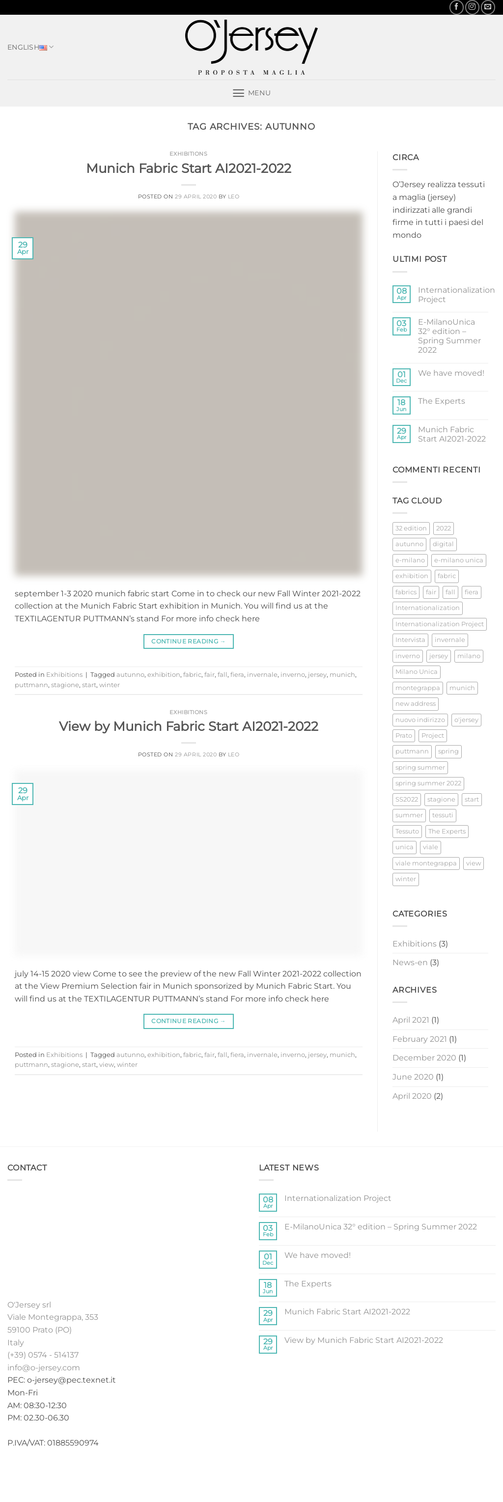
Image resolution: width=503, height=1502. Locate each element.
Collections (200, 1474)
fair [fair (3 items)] (431, 592)
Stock (241, 1474)
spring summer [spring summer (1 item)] (420, 767)
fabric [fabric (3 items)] (447, 576)
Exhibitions (188, 153)
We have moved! (451, 373)
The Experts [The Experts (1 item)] (447, 831)
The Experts (441, 401)
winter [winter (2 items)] (405, 879)
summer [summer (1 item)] (409, 815)
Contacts (366, 1474)
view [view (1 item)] (473, 863)
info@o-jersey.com (43, 1367)
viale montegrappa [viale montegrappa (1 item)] (426, 863)
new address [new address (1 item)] (415, 703)
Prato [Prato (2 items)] (403, 735)
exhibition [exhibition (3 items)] (411, 576)
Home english (144, 1474)
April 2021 (410, 1020)
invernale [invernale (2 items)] (450, 639)
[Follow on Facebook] (456, 7)
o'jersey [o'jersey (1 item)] (466, 719)
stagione (65, 685)
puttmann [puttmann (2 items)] (412, 751)
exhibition (163, 674)
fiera (237, 674)
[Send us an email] (488, 7)
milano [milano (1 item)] (468, 656)
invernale (262, 674)
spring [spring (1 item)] (448, 751)
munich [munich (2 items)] (462, 688)
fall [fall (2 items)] (450, 592)
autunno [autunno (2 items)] (409, 544)
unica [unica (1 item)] (404, 847)
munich (342, 674)
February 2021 (419, 1039)
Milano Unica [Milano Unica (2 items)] (416, 671)
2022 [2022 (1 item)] (443, 528)
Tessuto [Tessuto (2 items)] (407, 831)
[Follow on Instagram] (472, 7)
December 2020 (424, 1057)
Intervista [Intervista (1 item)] (410, 639)
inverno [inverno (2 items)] (407, 656)
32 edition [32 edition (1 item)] (411, 528)
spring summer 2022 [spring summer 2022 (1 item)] (428, 783)
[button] (251, 93)
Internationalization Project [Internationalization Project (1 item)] (439, 624)
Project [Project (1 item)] (432, 735)
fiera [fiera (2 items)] (471, 592)
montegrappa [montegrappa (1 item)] (417, 688)
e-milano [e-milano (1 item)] (410, 560)
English (30, 47)
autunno (130, 674)
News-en (410, 962)
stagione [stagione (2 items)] (441, 799)
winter (109, 685)
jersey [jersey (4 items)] (438, 656)
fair (209, 674)
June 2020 (413, 1077)
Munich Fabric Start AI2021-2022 (188, 168)
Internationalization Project (456, 294)
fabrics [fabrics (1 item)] (406, 592)
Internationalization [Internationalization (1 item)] (427, 608)
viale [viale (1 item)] (430, 847)
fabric (192, 674)
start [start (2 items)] (472, 799)
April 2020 (412, 1096)
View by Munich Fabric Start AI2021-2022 (188, 726)
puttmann (31, 685)
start (89, 685)
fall (222, 674)
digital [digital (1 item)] (443, 544)
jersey (317, 674)
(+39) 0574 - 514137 (43, 1355)
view (106, 1064)
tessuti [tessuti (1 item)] (442, 815)
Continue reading (188, 641)
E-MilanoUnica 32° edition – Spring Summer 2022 (449, 336)
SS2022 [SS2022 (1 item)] (406, 799)
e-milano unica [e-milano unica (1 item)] (458, 560)
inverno (292, 674)
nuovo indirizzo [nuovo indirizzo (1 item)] (420, 719)
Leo (234, 196)
